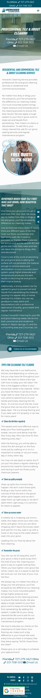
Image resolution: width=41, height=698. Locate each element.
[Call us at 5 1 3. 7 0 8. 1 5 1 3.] (24, 5)
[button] (38, 10)
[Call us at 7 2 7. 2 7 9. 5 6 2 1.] (26, 2)
